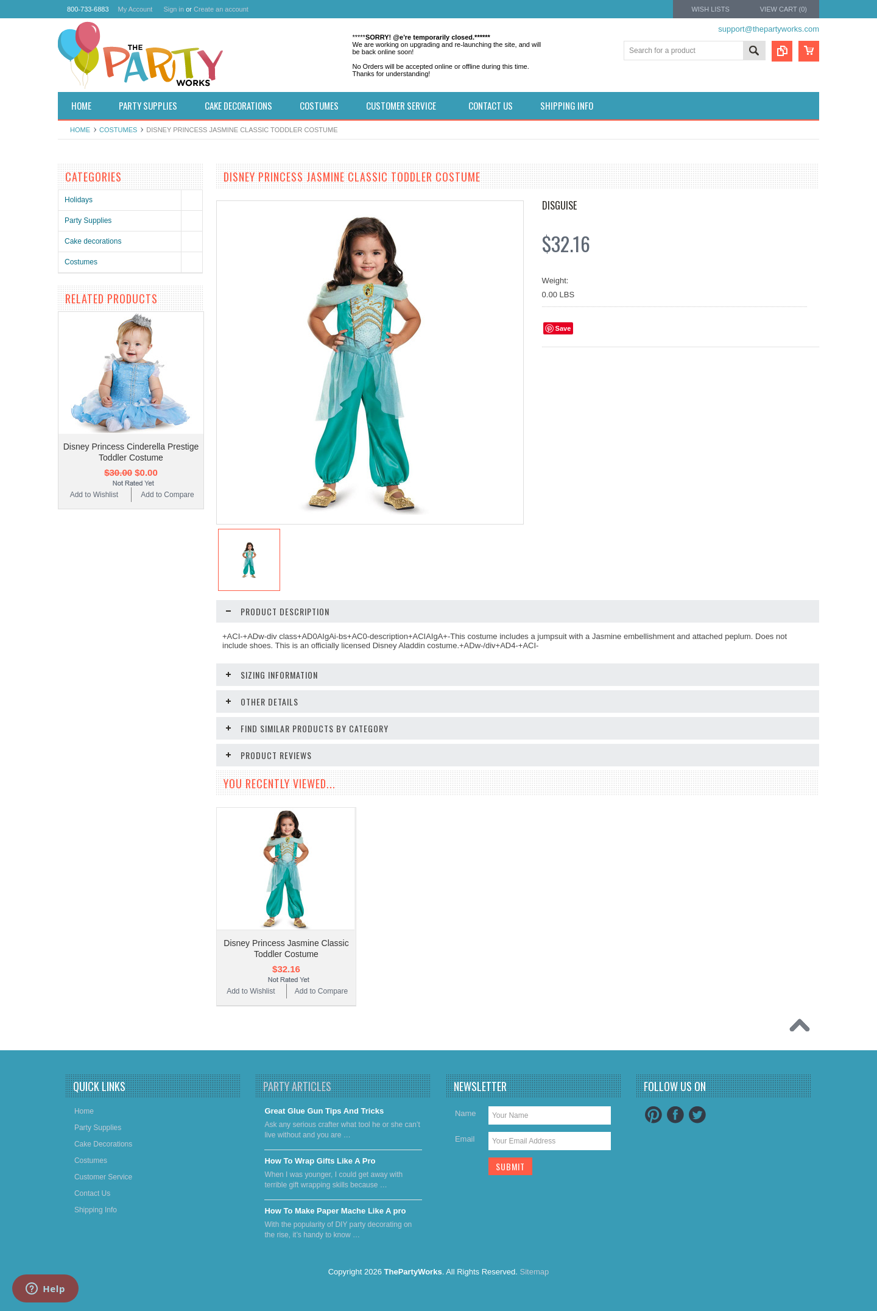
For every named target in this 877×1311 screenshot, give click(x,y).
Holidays (79, 200)
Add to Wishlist (94, 494)
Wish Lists (710, 9)
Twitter (697, 1114)
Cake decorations (93, 241)
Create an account (221, 9)
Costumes (118, 129)
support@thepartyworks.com (768, 29)
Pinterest (653, 1114)
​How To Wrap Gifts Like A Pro (319, 1160)
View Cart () (783, 9)
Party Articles (297, 1086)
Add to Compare (167, 494)
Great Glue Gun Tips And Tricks (324, 1110)
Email (465, 1138)
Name (465, 1113)
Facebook (675, 1114)
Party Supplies (88, 220)
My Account (135, 9)
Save (563, 328)
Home (80, 129)
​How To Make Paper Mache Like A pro (335, 1210)
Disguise (559, 205)
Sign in (173, 9)
